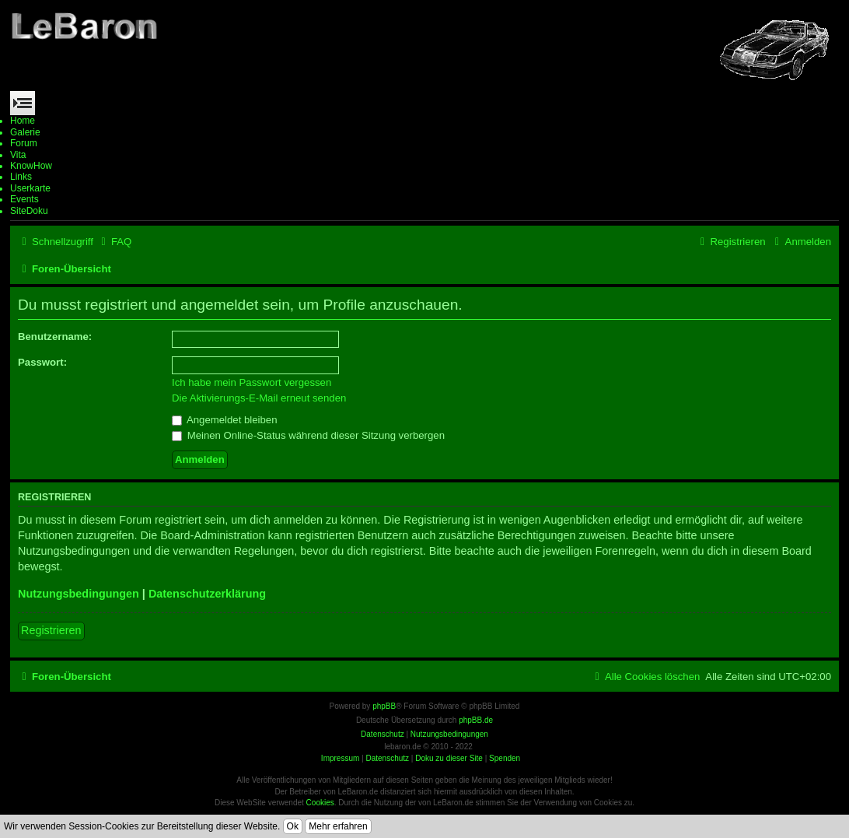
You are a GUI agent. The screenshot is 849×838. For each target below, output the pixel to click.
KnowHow (31, 165)
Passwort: (42, 362)
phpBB (384, 706)
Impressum (340, 758)
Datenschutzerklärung (207, 593)
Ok (293, 826)
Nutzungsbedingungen (78, 593)
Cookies (320, 802)
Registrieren (51, 630)
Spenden (504, 758)
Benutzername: (55, 336)
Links (21, 176)
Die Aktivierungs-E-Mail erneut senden (259, 398)
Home (22, 120)
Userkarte (30, 188)
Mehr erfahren (338, 826)
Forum (23, 143)
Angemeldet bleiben (225, 420)
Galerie (25, 132)
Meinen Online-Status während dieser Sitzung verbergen (308, 435)
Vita (18, 154)
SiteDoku (29, 210)
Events (24, 199)
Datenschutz (387, 758)
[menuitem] (114, 241)
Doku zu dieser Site (449, 758)
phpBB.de (476, 720)
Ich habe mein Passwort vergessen (251, 382)
